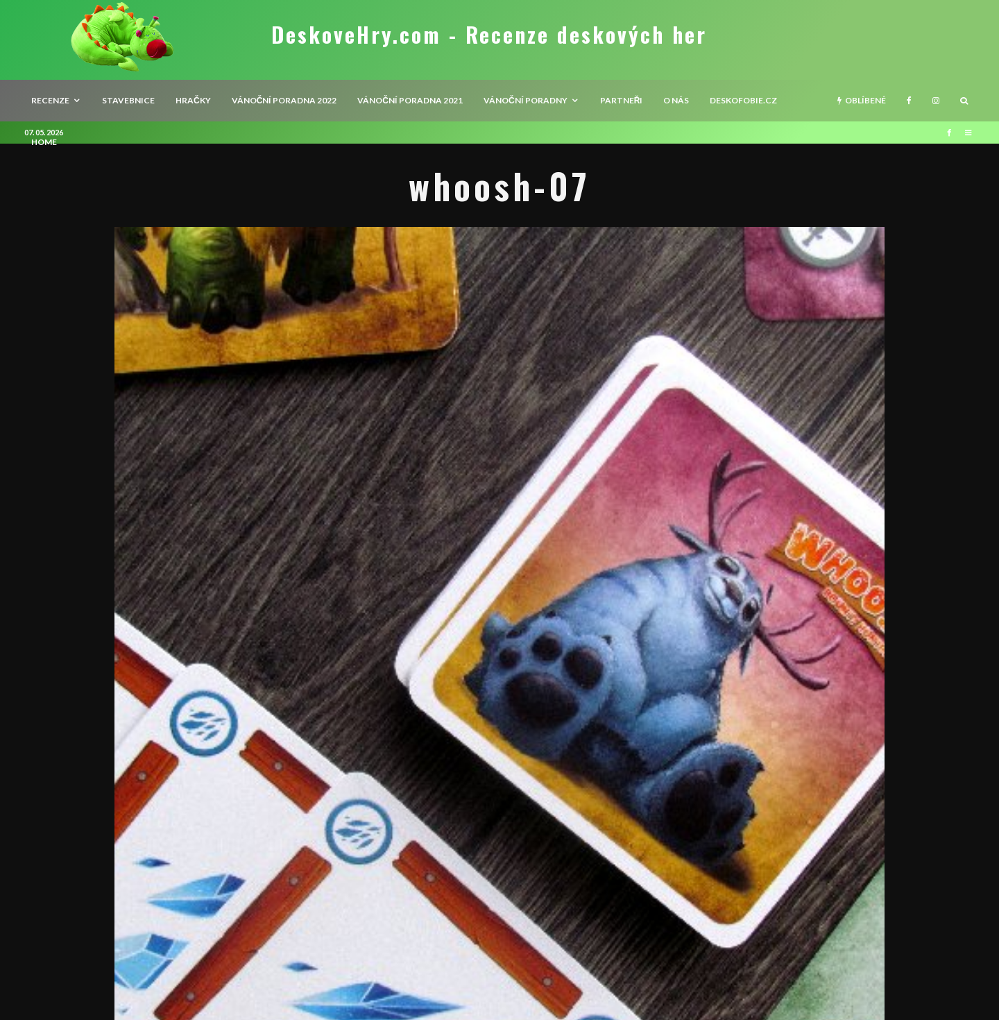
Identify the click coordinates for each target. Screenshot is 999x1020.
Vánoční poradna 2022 (284, 100)
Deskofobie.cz (743, 100)
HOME (44, 142)
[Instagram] (936, 100)
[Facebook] (909, 100)
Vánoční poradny (525, 100)
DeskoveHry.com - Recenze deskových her (489, 34)
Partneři (621, 100)
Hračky (193, 100)
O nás (676, 100)
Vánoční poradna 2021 (410, 100)
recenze (50, 100)
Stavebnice (128, 100)
